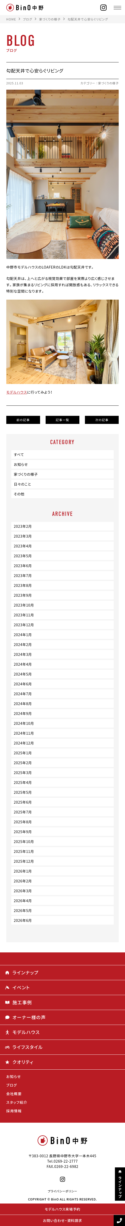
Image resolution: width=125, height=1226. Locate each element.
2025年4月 (23, 782)
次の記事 (102, 420)
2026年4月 (23, 900)
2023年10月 (24, 605)
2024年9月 (23, 713)
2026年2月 (23, 880)
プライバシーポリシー (62, 1191)
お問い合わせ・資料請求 (62, 1220)
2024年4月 (23, 664)
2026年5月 (23, 910)
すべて (19, 454)
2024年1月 (23, 634)
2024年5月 (23, 674)
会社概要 (14, 1093)
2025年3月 (23, 772)
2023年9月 (23, 595)
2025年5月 (23, 792)
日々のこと (22, 484)
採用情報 (14, 1110)
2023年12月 (24, 624)
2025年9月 (23, 831)
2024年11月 (24, 733)
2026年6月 (23, 920)
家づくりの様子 (108, 83)
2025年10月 (24, 841)
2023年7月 (23, 575)
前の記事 (23, 420)
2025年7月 (23, 811)
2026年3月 (23, 890)
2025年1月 (23, 752)
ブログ (11, 1085)
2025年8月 (23, 821)
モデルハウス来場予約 (62, 1209)
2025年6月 (23, 802)
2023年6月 (23, 565)
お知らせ (21, 464)
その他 (19, 493)
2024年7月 (23, 693)
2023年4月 (23, 545)
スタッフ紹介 (16, 1102)
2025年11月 (24, 851)
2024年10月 (24, 723)
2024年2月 (23, 644)
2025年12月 (24, 861)
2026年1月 (23, 871)
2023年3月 (23, 536)
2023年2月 (23, 526)
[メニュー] (117, 7)
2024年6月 (23, 683)
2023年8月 (23, 585)
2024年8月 (23, 703)
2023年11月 (24, 614)
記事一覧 (62, 420)
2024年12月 (24, 743)
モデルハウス (16, 392)
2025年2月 (23, 762)
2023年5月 (23, 555)
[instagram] (103, 7)
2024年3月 (23, 654)
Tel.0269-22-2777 (62, 1161)
